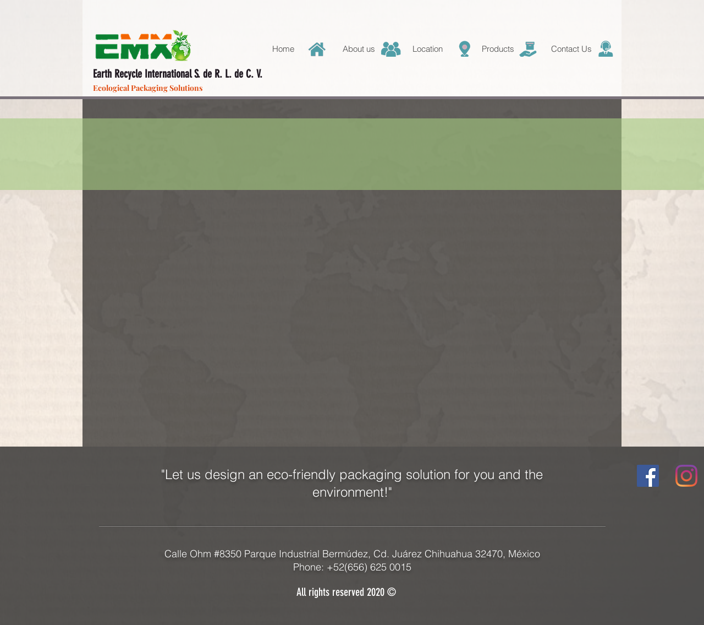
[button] (438, 49)
